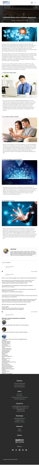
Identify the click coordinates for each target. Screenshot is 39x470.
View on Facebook (34, 271)
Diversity (4, 354)
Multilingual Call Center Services (9, 362)
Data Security (5, 352)
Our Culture (19, 395)
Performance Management (7, 366)
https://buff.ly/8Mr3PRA (21, 304)
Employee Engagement (7, 356)
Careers (19, 435)
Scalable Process (19, 420)
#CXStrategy (21, 308)
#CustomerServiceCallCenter (8, 309)
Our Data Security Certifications (19, 397)
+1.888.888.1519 (20, 409)
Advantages (19, 416)
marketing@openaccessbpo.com (20, 406)
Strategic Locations (19, 422)
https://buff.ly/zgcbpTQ (18, 291)
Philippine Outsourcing (7, 367)
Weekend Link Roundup (7, 373)
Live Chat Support (6, 360)
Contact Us (19, 403)
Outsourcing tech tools (7, 365)
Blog (19, 429)
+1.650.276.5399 (20, 411)
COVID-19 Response (19, 399)
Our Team (19, 394)
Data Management (6, 351)
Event (3, 357)
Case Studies (5, 344)
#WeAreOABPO (5, 306)
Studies (19, 430)
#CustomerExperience (31, 278)
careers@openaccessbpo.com (20, 408)
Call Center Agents (6, 342)
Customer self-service (6, 349)
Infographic (4, 359)
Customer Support (6, 350)
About (19, 391)
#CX (11, 285)
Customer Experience (6, 348)
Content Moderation (6, 346)
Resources (19, 426)
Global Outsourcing (6, 358)
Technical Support (6, 371)
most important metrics (22, 44)
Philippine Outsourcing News (8, 368)
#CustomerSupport (19, 309)
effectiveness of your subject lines (18, 47)
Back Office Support (6, 341)
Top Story (4, 372)
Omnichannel (5, 363)
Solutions (4, 370)
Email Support (5, 355)
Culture (3, 347)
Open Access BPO (10, 266)
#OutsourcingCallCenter (12, 308)
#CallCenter (4, 308)
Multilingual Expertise (19, 418)
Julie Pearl (13, 20)
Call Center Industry (6, 343)
